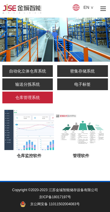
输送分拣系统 (27, 84)
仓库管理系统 (27, 97)
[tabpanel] (55, 40)
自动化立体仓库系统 (27, 71)
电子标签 (82, 84)
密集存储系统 (82, 71)
